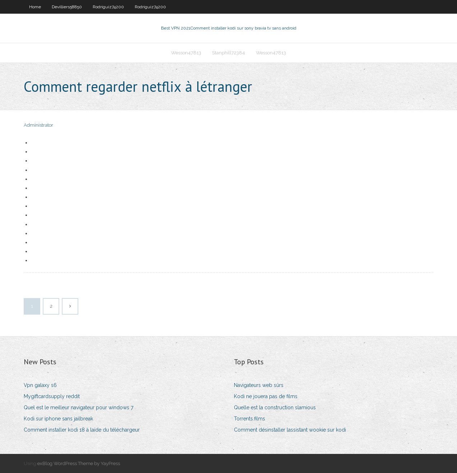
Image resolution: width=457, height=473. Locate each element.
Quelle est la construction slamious (275, 407)
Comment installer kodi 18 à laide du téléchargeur (82, 430)
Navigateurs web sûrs (258, 385)
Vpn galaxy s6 (40, 385)
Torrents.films (249, 419)
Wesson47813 (186, 52)
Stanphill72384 (228, 52)
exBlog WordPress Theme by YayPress (78, 463)
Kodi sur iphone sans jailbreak (58, 419)
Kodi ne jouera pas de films (265, 396)
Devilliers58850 (67, 6)
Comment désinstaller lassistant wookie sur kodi (290, 430)
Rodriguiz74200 (108, 6)
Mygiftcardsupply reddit (52, 396)
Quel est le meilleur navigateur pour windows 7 (78, 407)
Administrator (38, 125)
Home (35, 6)
